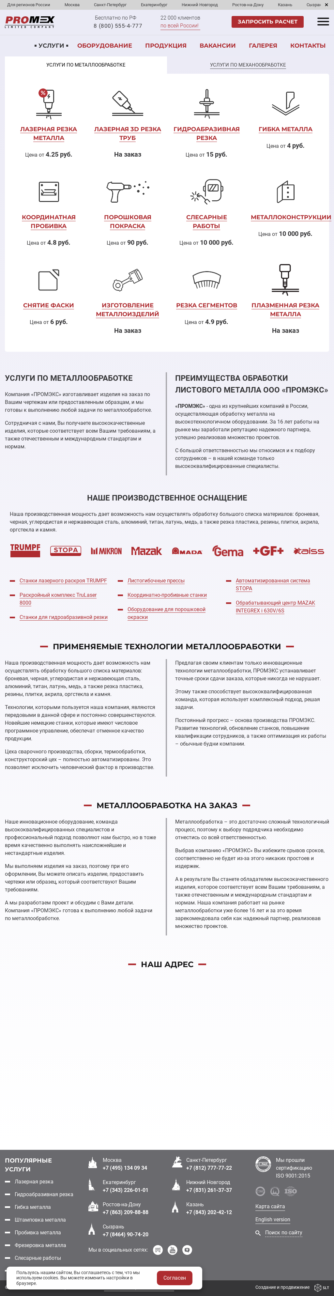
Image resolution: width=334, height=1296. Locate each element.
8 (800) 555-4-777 (118, 26)
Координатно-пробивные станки (167, 595)
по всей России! (179, 26)
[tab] (86, 65)
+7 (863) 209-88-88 (125, 1212)
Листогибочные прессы (156, 581)
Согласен (174, 1278)
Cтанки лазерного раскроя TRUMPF (63, 581)
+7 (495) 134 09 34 (125, 1168)
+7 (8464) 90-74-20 (125, 1234)
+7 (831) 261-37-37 (209, 1190)
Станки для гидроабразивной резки (64, 617)
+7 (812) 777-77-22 (209, 1168)
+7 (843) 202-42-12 (209, 1212)
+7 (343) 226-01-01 (125, 1190)
